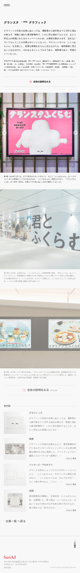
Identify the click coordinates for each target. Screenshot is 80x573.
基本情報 (7, 568)
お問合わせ (8, 564)
